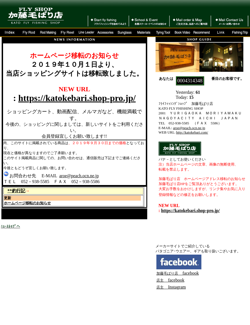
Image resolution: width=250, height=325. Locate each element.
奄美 (104, 216)
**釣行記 (16, 190)
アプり (127, 216)
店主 (160, 287)
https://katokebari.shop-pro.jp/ (77, 98)
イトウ (71, 216)
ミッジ (22, 216)
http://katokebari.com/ (192, 132)
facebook (177, 273)
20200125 (50, 216)
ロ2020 (37, 216)
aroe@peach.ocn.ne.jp (79, 175)
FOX (5, 211)
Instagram (175, 287)
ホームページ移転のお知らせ (27, 203)
